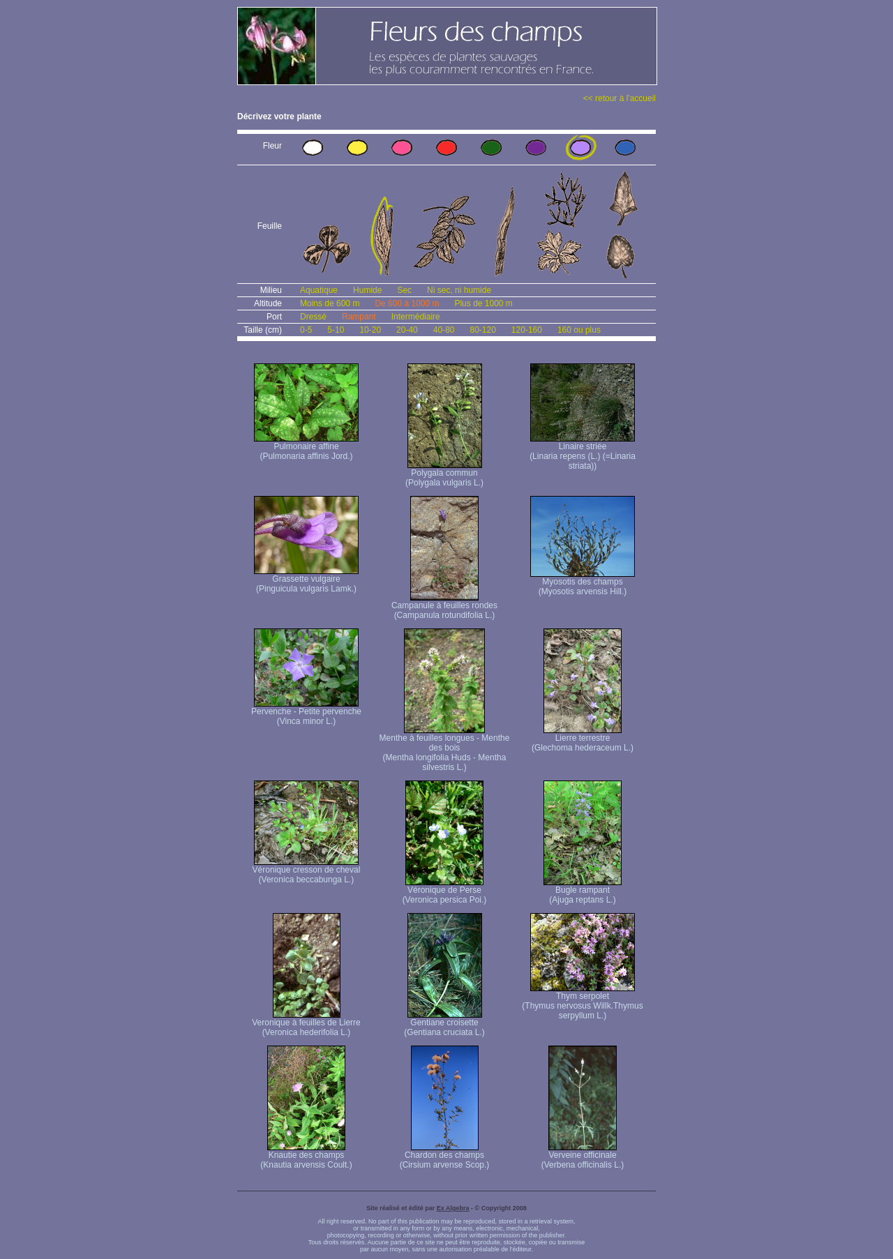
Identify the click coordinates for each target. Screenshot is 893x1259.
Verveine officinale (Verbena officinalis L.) (582, 1156)
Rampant (359, 317)
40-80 (444, 330)
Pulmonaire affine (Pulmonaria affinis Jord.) (306, 447)
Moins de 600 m (329, 303)
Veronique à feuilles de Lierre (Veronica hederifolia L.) (306, 1023)
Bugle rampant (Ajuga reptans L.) (582, 891)
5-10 (335, 330)
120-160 (526, 330)
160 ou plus (579, 330)
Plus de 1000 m (483, 303)
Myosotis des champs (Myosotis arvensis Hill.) (582, 582)
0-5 (306, 330)
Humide (367, 290)
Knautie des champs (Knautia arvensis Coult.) (306, 1156)
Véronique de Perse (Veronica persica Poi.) (445, 891)
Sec (404, 290)
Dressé (313, 317)
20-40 (407, 330)
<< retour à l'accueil (619, 98)
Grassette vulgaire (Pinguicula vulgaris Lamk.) (306, 580)
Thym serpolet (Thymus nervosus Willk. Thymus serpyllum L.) (582, 1001)
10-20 (370, 330)
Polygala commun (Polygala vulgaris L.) (444, 474)
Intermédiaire (415, 317)
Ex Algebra (453, 1208)
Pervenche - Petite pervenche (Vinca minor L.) (306, 712)
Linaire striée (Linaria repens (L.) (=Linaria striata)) (583, 452)
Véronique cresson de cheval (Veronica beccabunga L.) (307, 870)
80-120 (482, 330)
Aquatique (319, 290)
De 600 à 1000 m (407, 303)
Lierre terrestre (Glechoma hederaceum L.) (582, 739)
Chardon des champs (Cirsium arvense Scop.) (445, 1156)
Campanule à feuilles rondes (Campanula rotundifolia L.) (444, 606)
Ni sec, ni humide (459, 290)
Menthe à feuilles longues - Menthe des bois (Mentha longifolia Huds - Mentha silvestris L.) (445, 748)
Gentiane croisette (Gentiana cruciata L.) (444, 1023)
